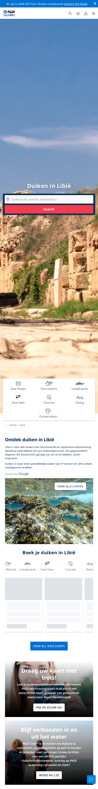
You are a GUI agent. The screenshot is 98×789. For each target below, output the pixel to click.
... (7, 425)
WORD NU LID (49, 775)
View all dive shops (49, 646)
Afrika (13, 425)
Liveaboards (27, 565)
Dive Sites (47, 565)
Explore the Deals (75, 4)
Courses (70, 565)
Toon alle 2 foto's (70, 486)
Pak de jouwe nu (49, 707)
